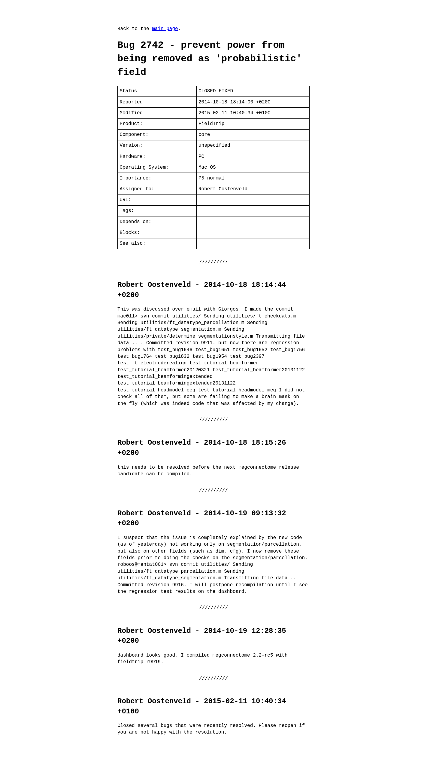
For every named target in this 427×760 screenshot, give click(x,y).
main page (165, 29)
